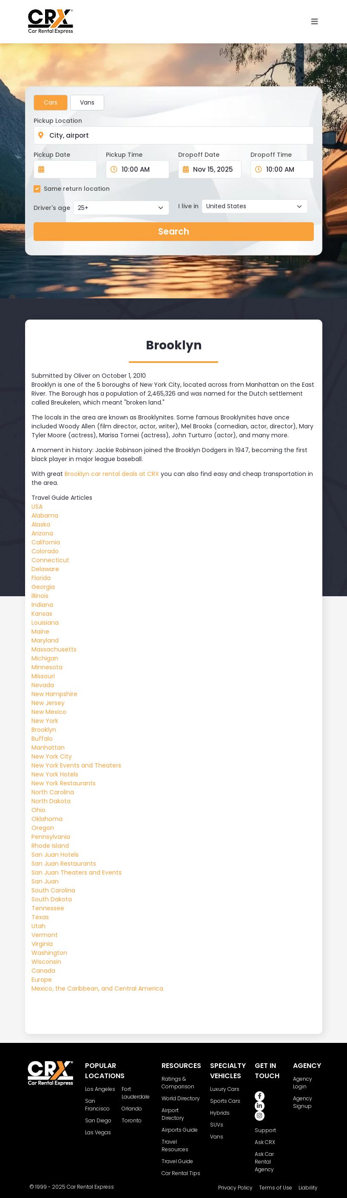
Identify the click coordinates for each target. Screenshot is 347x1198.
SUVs (216, 1124)
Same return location (77, 188)
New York (44, 721)
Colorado (45, 551)
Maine (40, 631)
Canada (43, 970)
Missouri (43, 676)
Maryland (45, 640)
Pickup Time (124, 154)
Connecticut (50, 560)
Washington (49, 953)
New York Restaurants (63, 783)
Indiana (42, 604)
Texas (40, 917)
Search (173, 232)
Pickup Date (52, 154)
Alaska (40, 524)
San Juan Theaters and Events (76, 872)
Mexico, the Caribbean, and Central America (97, 988)
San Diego (98, 1120)
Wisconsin (46, 961)
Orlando (132, 1108)
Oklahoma (47, 819)
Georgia (43, 587)
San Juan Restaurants (63, 863)
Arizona (42, 533)
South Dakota (51, 899)
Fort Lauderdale (136, 1092)
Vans (87, 102)
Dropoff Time (271, 154)
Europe (41, 979)
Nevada (42, 685)
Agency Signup (302, 1102)
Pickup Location (58, 120)
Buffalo (42, 738)
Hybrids (220, 1112)
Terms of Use (275, 1187)
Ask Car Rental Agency (264, 1161)
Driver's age (52, 208)
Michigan (44, 658)
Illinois (39, 596)
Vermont (44, 935)
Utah (38, 926)
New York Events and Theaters (76, 765)
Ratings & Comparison (178, 1082)
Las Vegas (98, 1132)
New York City (51, 756)
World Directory (181, 1098)
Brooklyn (43, 729)
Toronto (132, 1120)
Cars (50, 102)
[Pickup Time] (142, 169)
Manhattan (48, 747)
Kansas (41, 613)
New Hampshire (54, 694)
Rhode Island (50, 845)
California (45, 542)
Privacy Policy (235, 1187)
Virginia (42, 944)
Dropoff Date (198, 154)
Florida (41, 578)
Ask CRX (265, 1142)
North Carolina (52, 792)
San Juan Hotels (55, 854)
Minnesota (47, 667)
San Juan (45, 881)
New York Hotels (54, 774)
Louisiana (45, 622)
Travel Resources (175, 1145)
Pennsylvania (50, 837)
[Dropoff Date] (214, 169)
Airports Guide (180, 1129)
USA (37, 506)
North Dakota (51, 801)
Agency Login (302, 1082)
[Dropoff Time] (287, 169)
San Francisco (97, 1104)
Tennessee (47, 908)
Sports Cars (225, 1101)
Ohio (38, 810)
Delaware (45, 569)
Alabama (44, 515)
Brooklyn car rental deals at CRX (112, 474)
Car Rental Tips (181, 1173)
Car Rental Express (90, 1186)
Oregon (42, 828)
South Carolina (53, 890)
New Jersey (48, 703)
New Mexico (48, 712)
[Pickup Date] (70, 169)
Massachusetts (54, 649)
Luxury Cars (224, 1089)
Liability (308, 1187)
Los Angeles (100, 1089)
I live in (188, 206)
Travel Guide (177, 1161)
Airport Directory (173, 1114)
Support (265, 1130)
